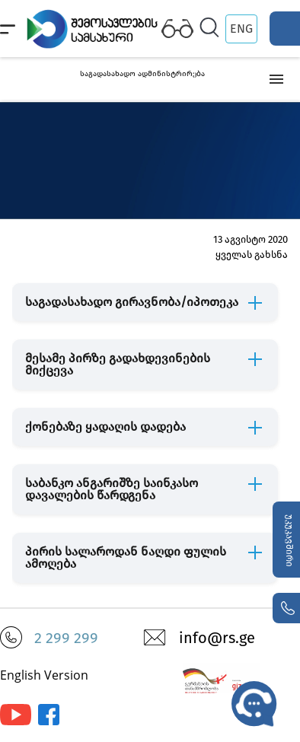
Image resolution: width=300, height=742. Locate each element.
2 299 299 (66, 637)
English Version (44, 675)
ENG (241, 28)
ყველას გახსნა (251, 254)
